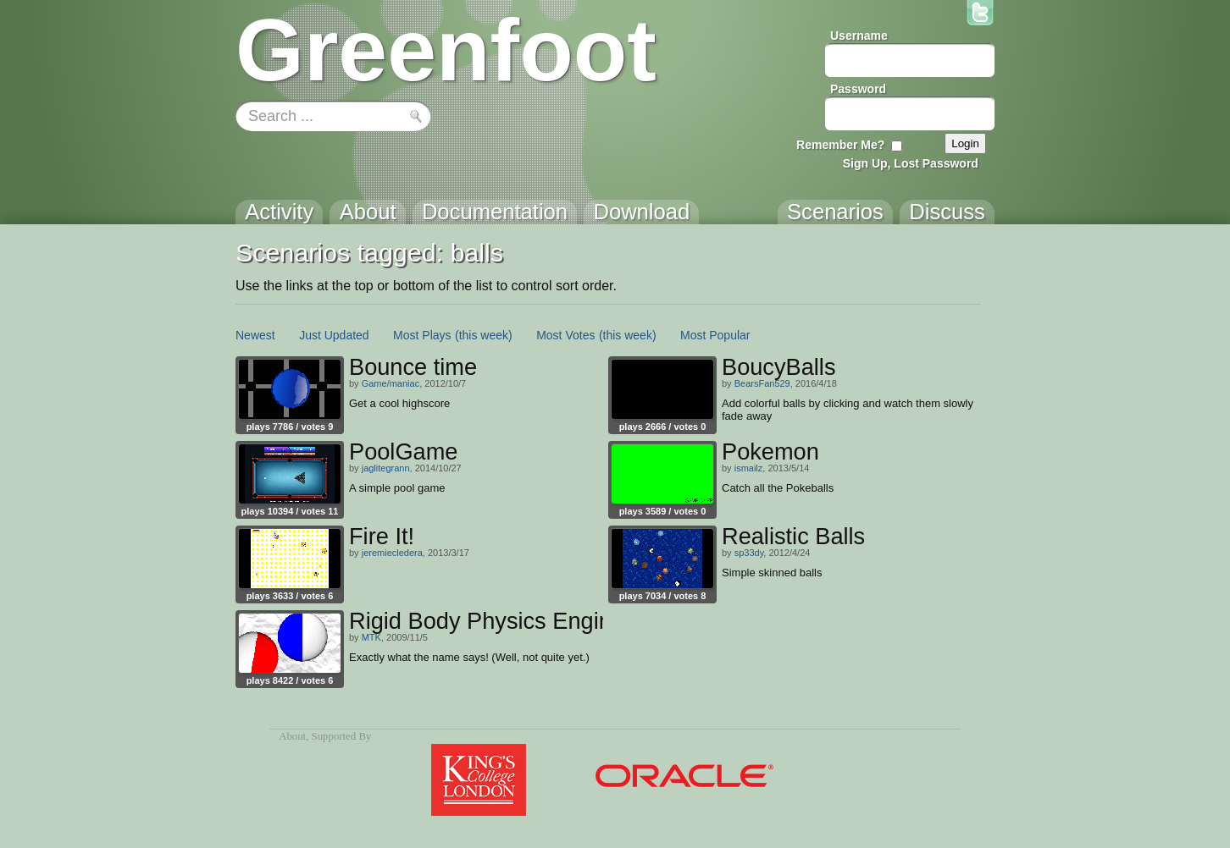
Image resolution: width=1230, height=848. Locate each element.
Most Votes (565, 335)
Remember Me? (840, 144)
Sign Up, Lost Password (910, 163)
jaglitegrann (386, 468)
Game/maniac (390, 383)
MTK (371, 637)
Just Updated (334, 335)
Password (858, 89)
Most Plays (422, 335)
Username (859, 35)
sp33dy (749, 553)
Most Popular (715, 335)
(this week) (483, 335)
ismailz (748, 468)
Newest (255, 335)
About (292, 736)
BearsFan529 (762, 383)
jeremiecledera (392, 553)
